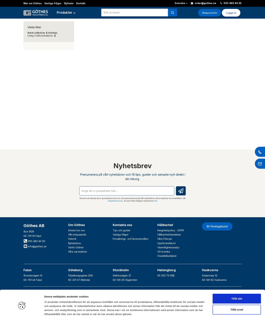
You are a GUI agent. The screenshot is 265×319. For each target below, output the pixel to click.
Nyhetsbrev (74, 243)
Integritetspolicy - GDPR (170, 230)
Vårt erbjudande (77, 234)
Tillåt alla (236, 285)
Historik (72, 238)
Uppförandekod (166, 243)
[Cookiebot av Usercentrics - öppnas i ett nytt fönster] (22, 312)
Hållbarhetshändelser (169, 234)
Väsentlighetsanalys (168, 247)
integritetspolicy (115, 201)
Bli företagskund (217, 226)
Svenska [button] (181, 3)
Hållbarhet (165, 225)
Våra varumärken (77, 251)
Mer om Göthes (32, 3)
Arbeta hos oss (76, 230)
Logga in (231, 12)
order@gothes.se (203, 3)
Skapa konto (209, 12)
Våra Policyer (164, 238)
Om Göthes (76, 225)
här (155, 201)
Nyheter (69, 3)
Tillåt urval (237, 297)
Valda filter (34, 27)
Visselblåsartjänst (166, 255)
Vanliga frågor (53, 3)
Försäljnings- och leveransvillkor (131, 238)
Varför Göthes (76, 247)
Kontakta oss (122, 225)
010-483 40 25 (231, 3)
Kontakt (80, 3)
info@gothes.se (34, 246)
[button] (66, 13)
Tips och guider (121, 230)
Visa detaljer (183, 312)
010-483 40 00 (34, 241)
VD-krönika (163, 251)
